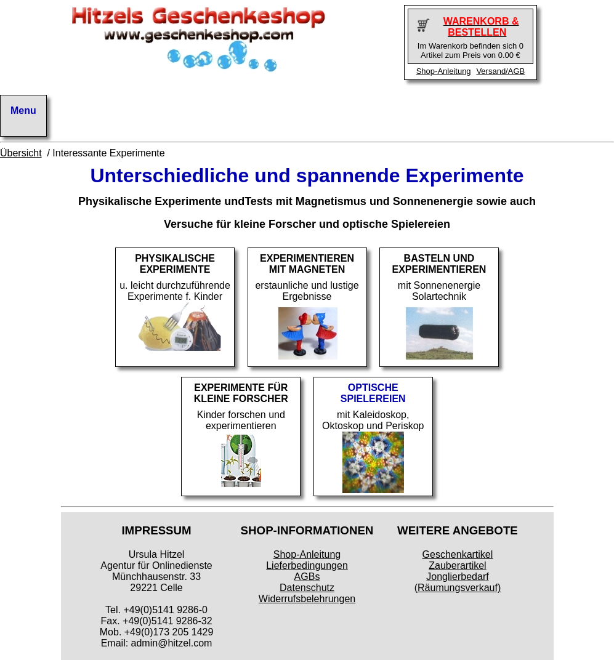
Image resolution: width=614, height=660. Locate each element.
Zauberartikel (457, 565)
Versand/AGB (500, 71)
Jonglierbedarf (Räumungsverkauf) (457, 582)
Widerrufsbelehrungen (307, 599)
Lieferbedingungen (307, 565)
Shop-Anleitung (443, 71)
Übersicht (21, 153)
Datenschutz (307, 587)
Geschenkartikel (457, 554)
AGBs (307, 576)
